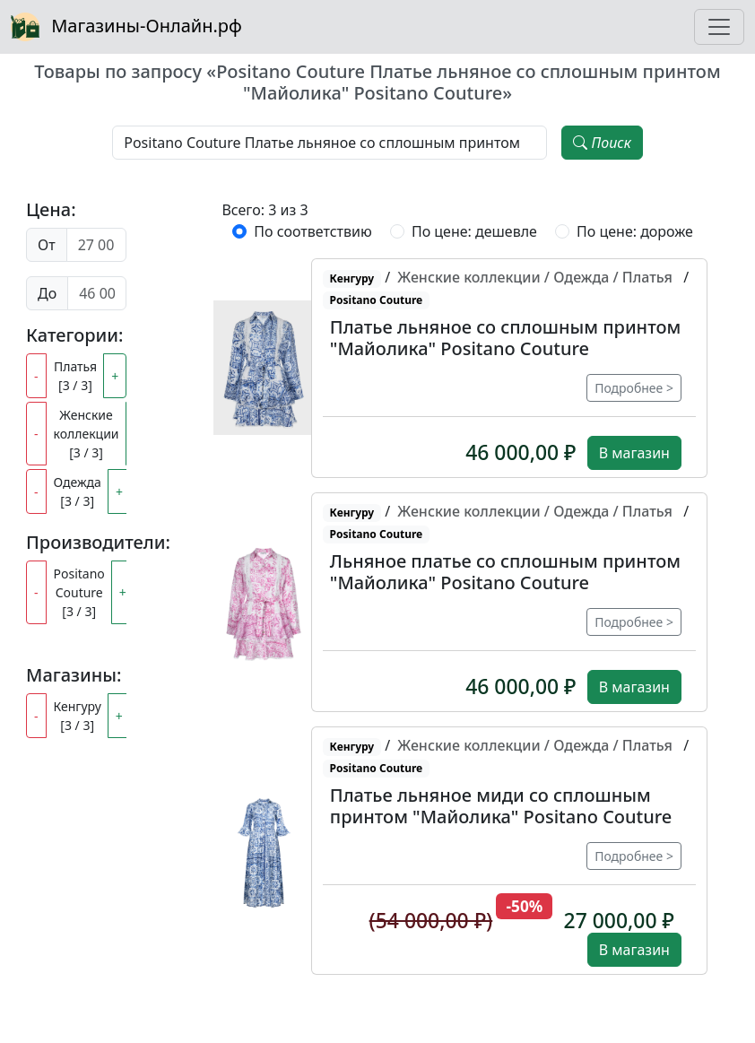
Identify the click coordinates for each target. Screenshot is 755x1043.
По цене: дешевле (474, 231)
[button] (264, 367)
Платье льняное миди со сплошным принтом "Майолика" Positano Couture (501, 806)
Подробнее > (633, 387)
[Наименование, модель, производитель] (329, 143)
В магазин (634, 453)
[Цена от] (96, 245)
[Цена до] (96, 293)
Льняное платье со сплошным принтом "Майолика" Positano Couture (505, 572)
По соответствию (312, 231)
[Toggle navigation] (719, 27)
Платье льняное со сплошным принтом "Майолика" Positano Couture (505, 338)
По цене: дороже (635, 231)
